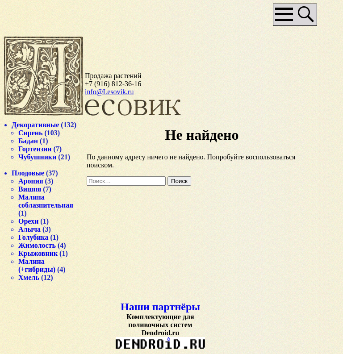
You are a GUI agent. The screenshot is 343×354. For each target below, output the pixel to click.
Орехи (28, 221)
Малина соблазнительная (45, 201)
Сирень (30, 133)
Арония (30, 181)
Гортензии (35, 149)
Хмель (28, 277)
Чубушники (37, 157)
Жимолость (37, 245)
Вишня (29, 189)
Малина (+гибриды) (36, 265)
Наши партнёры (160, 306)
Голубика (33, 237)
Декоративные (35, 125)
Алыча (29, 229)
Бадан (28, 141)
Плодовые (28, 173)
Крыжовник (38, 253)
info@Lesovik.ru (109, 92)
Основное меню (284, 14)
